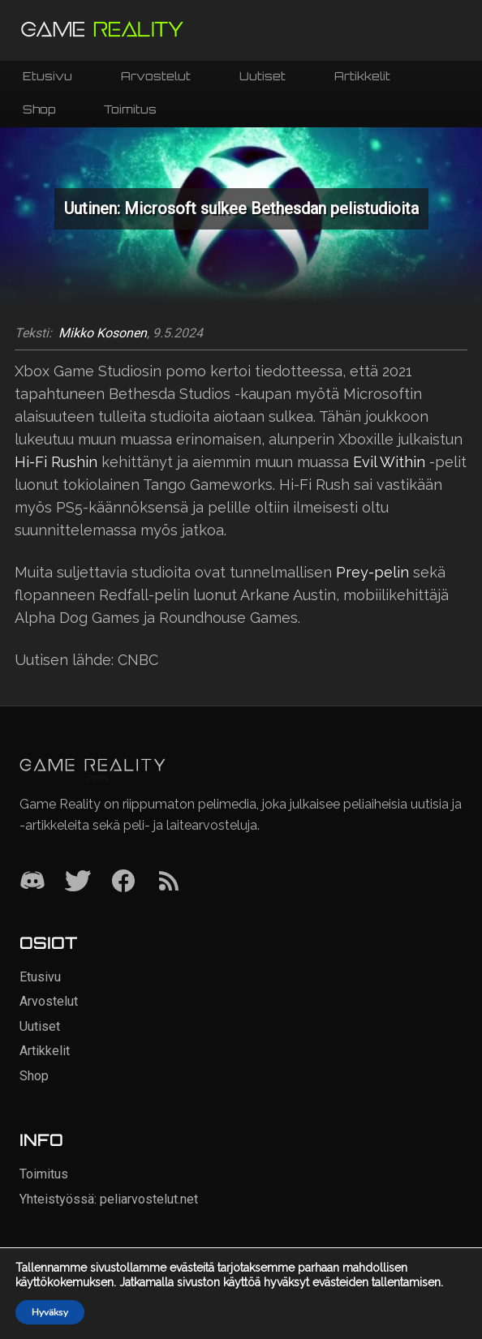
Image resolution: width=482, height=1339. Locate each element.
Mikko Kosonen (102, 333)
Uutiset (262, 76)
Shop (39, 109)
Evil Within (389, 461)
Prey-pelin (372, 572)
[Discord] (32, 882)
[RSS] (169, 882)
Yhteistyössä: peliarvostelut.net (108, 1199)
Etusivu (47, 76)
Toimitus (130, 109)
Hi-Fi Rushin (56, 461)
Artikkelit (362, 76)
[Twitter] (78, 882)
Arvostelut (156, 76)
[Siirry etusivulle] (102, 30)
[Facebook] (123, 882)
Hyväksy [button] (50, 1312)
